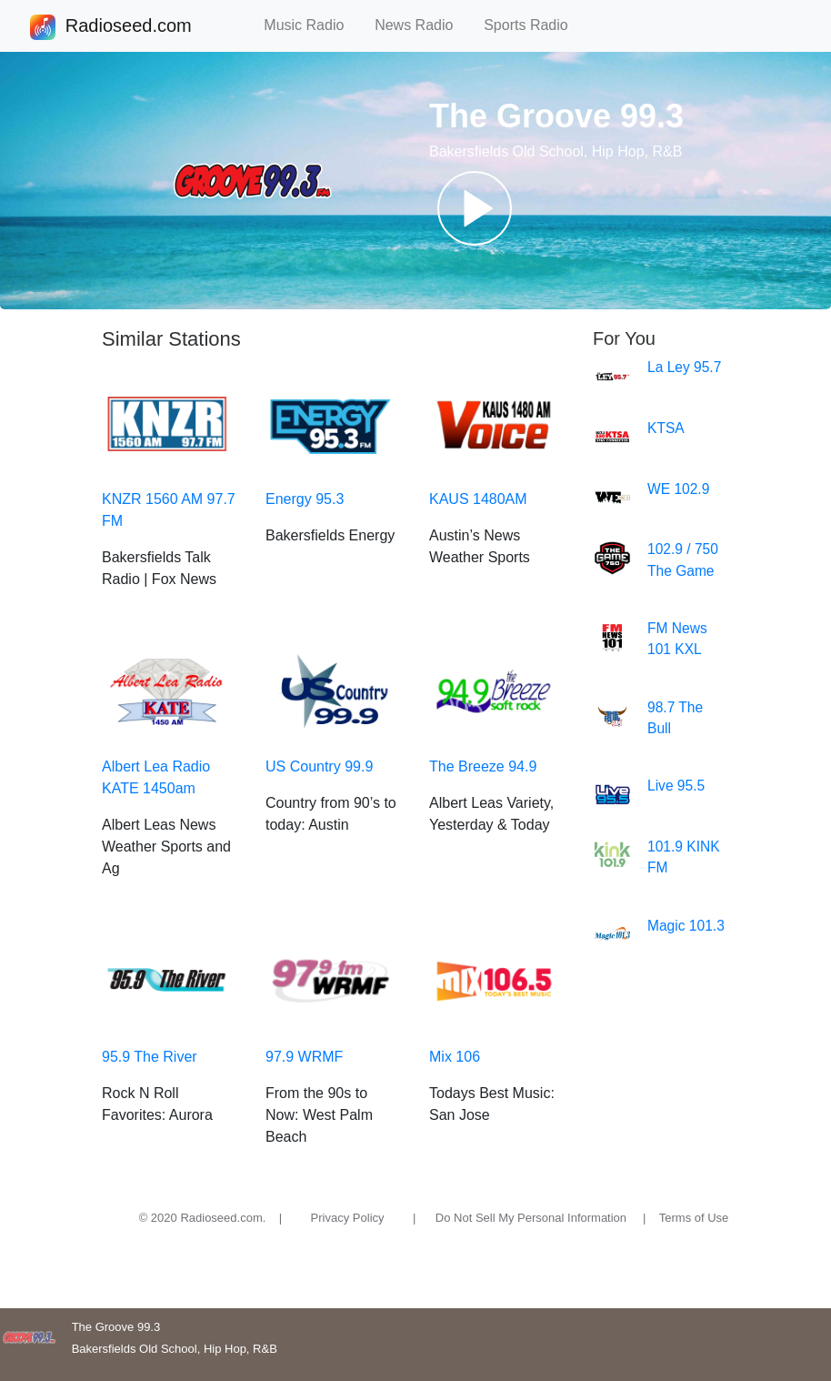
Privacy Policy (348, 1218)
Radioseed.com (128, 27)
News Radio (422, 25)
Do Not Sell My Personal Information (531, 1218)
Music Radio (312, 25)
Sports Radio (534, 25)
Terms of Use (694, 1218)
